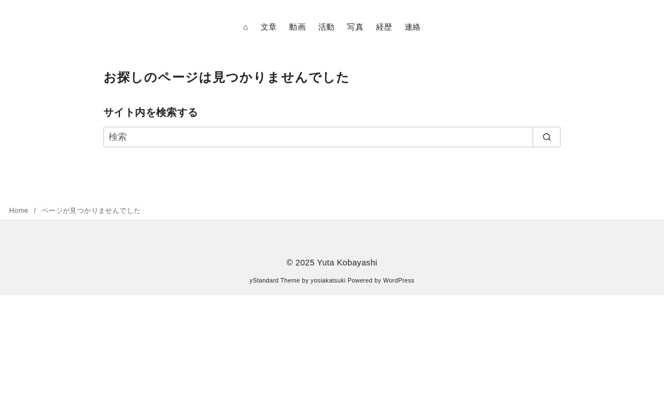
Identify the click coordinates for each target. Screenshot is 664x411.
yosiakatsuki (328, 280)
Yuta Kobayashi (347, 262)
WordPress (398, 280)
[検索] (332, 137)
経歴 (384, 26)
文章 (269, 26)
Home (19, 211)
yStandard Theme (275, 280)
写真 (355, 26)
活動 (326, 26)
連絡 (413, 26)
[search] (547, 137)
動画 (297, 26)
